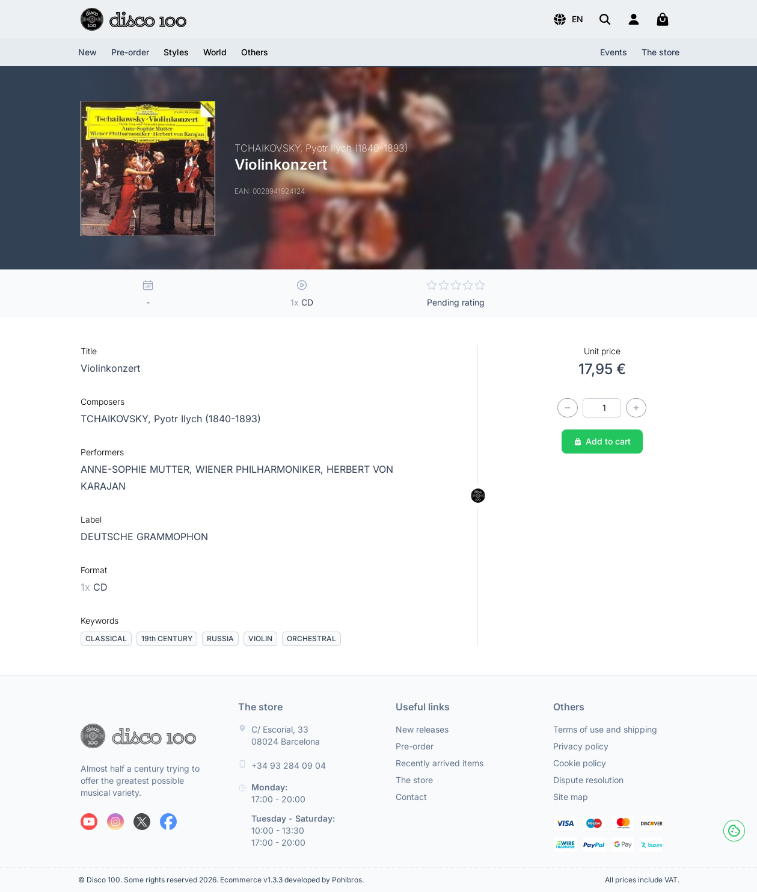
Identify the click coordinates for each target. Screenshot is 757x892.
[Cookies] (734, 830)
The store (660, 52)
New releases (422, 729)
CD (94, 587)
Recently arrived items (439, 763)
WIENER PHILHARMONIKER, (260, 469)
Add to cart (602, 441)
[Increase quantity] (636, 407)
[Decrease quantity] (567, 407)
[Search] (604, 19)
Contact (411, 797)
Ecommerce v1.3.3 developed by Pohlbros (291, 879)
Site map (570, 797)
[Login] (633, 19)
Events (613, 52)
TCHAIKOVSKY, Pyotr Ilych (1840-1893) (171, 419)
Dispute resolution (588, 780)
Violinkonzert (110, 368)
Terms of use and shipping (605, 729)
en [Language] (568, 19)
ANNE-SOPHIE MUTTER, (138, 469)
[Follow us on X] (141, 821)
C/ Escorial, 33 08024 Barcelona (285, 735)
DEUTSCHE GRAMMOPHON (144, 537)
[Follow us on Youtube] (89, 821)
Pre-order (130, 52)
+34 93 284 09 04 (288, 765)
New (87, 52)
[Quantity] (602, 407)
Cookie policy (579, 763)
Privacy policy (580, 746)
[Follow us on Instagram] (115, 821)
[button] (567, 19)
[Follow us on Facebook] (168, 821)
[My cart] (662, 19)
